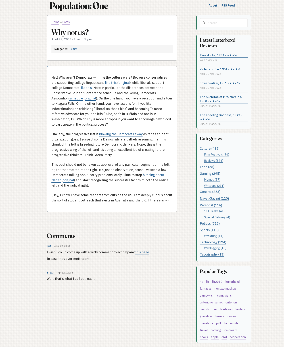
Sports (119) (209, 230)
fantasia (205, 288)
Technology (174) (213, 242)
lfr (207, 281)
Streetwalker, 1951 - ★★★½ (220, 83)
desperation (238, 337)
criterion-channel (211, 302)
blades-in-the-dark (232, 309)
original (124, 83)
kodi (49, 246)
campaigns (224, 295)
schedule (76, 98)
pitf (218, 323)
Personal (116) (211, 205)
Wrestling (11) (213, 236)
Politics (73, 49)
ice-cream (230, 330)
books (204, 337)
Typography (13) (212, 254)
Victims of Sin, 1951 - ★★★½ (220, 69)
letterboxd (232, 281)
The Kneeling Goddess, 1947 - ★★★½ (221, 117)
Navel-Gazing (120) (214, 198)
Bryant (51, 272)
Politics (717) (210, 223)
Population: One (78, 6)
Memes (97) (212, 179)
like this (111, 83)
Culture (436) (210, 148)
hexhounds (231, 323)
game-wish (207, 295)
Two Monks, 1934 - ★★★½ (218, 55)
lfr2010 (217, 281)
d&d (224, 337)
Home (55, 22)
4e (201, 281)
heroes (219, 316)
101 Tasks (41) (214, 211)
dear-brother (208, 309)
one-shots (206, 323)
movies (231, 316)
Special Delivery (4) (217, 217)
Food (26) (207, 167)
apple (215, 337)
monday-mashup (225, 288)
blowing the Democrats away (121, 134)
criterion (231, 302)
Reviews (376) (213, 160)
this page (142, 252)
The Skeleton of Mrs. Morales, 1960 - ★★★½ (221, 99)
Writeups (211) (214, 185)
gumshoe (206, 316)
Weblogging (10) (215, 248)
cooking (216, 330)
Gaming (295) (210, 174)
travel (204, 330)
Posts (66, 22)
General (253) (210, 192)
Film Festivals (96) (216, 154)
